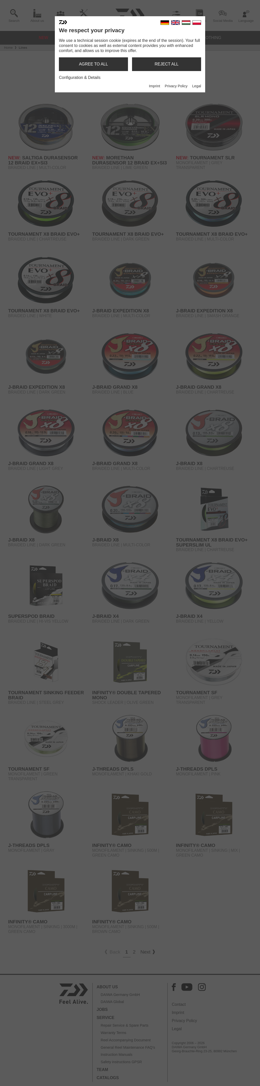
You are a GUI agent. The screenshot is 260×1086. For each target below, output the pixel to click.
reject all (166, 64)
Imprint (154, 86)
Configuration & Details (80, 77)
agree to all (93, 64)
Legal (196, 86)
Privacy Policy (176, 86)
